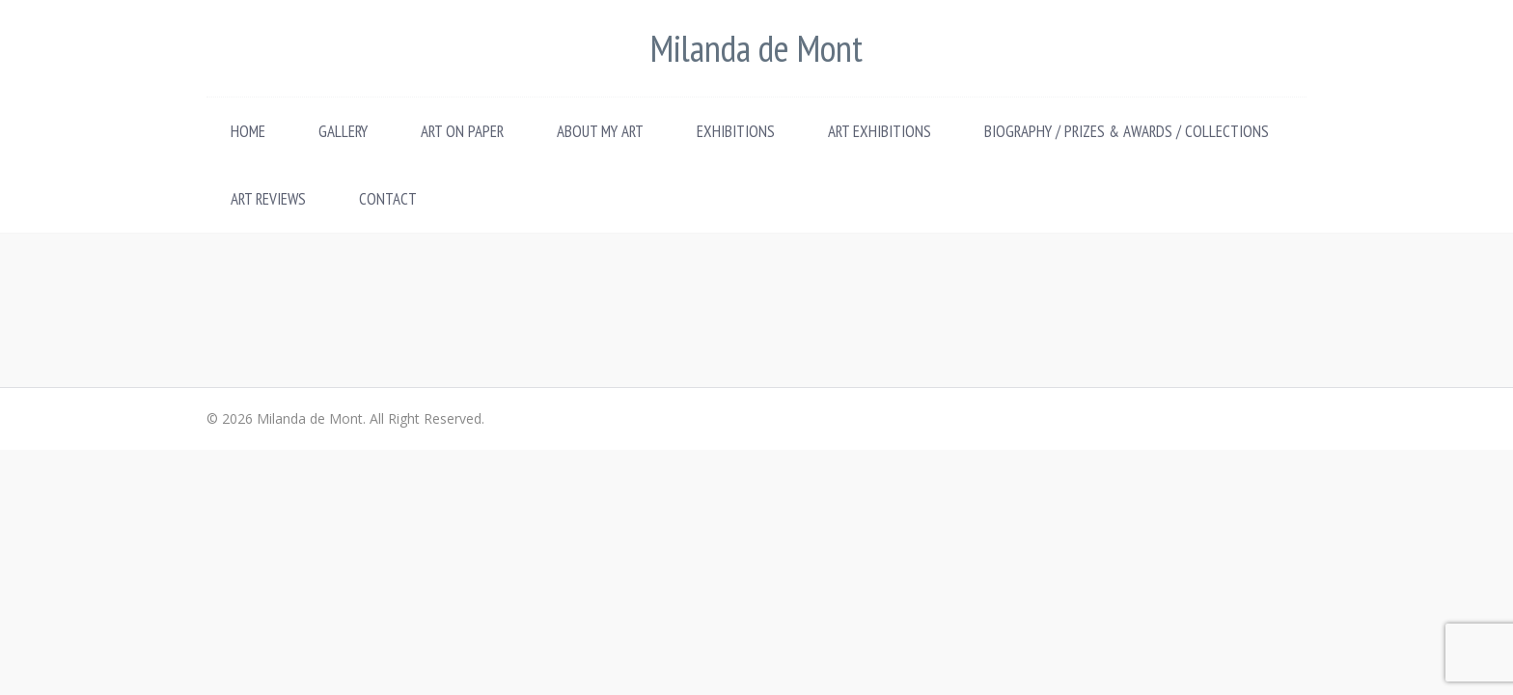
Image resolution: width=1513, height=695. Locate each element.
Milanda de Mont (756, 47)
